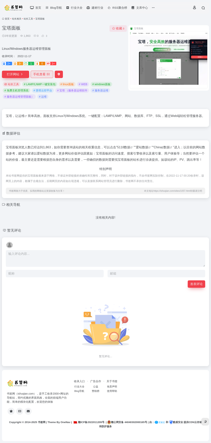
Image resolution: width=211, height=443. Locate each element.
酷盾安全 (176, 422)
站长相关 (16, 18)
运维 (21, 116)
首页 (7, 18)
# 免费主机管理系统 (16, 90)
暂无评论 (14, 230)
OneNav (65, 422)
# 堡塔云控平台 (43, 90)
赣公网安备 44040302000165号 (127, 422)
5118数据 (123, 147)
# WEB (83, 84)
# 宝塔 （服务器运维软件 (72, 90)
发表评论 (196, 284)
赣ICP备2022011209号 (88, 422)
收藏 (118, 28)
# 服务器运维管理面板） (19, 96)
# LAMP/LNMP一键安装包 (40, 84)
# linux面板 (67, 84)
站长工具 (28, 18)
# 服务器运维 (100, 90)
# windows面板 (101, 84)
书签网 (41, 422)
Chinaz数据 (162, 147)
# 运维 (43, 96)
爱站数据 (142, 147)
